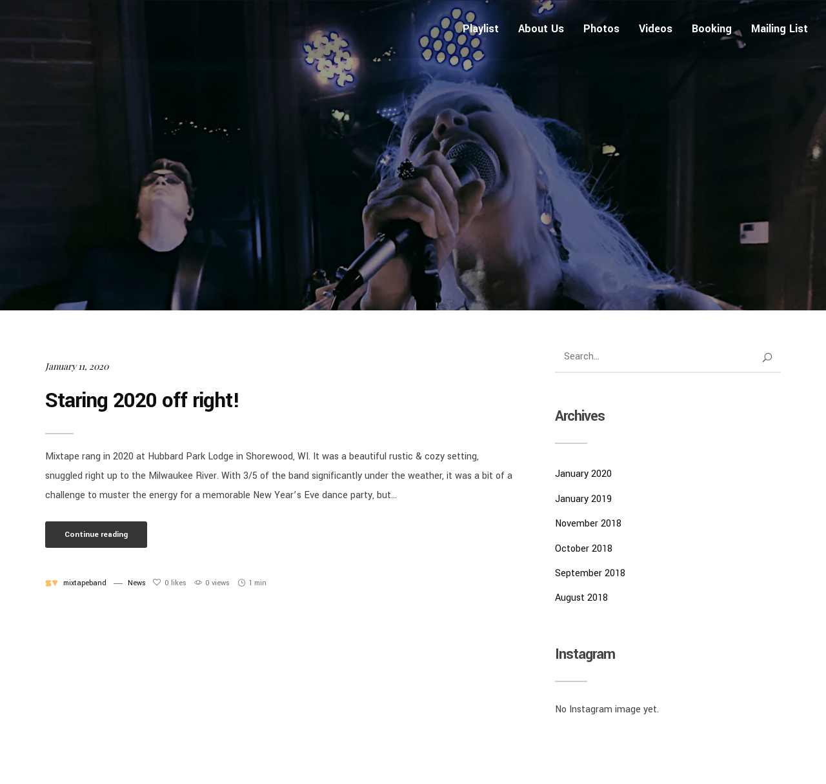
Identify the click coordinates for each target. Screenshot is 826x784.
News (137, 583)
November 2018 (588, 523)
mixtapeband (84, 583)
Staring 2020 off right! (142, 401)
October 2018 (583, 549)
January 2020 (583, 474)
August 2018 (581, 598)
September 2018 (590, 573)
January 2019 (583, 499)
